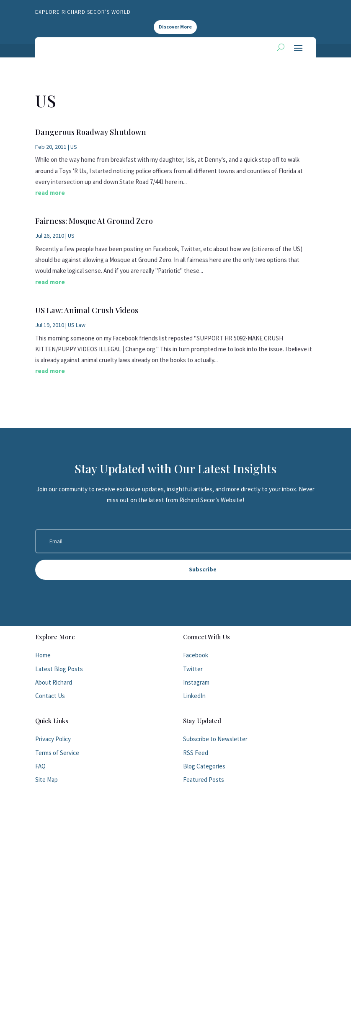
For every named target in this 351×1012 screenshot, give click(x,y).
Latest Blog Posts (59, 669)
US (73, 147)
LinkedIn (194, 696)
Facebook (195, 655)
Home (43, 655)
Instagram (196, 682)
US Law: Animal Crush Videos (86, 310)
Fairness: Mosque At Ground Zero (94, 221)
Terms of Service (57, 753)
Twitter (193, 669)
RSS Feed (195, 753)
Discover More (175, 26)
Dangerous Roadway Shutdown (90, 132)
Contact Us (50, 696)
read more (50, 193)
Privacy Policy (53, 739)
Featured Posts (203, 780)
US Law (76, 325)
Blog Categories (204, 766)
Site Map (46, 780)
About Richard (53, 682)
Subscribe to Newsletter (215, 739)
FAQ (40, 766)
